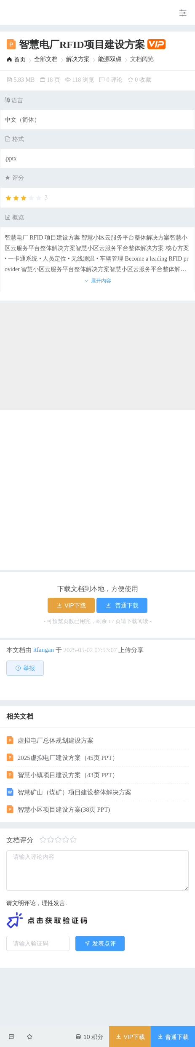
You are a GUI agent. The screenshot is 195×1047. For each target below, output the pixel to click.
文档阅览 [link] (142, 59)
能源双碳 (110, 59)
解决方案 (78, 59)
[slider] (26, 198)
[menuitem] (6, 12)
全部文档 (46, 59)
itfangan (43, 649)
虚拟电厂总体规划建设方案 (49, 1014)
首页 (16, 59)
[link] (16, 59)
